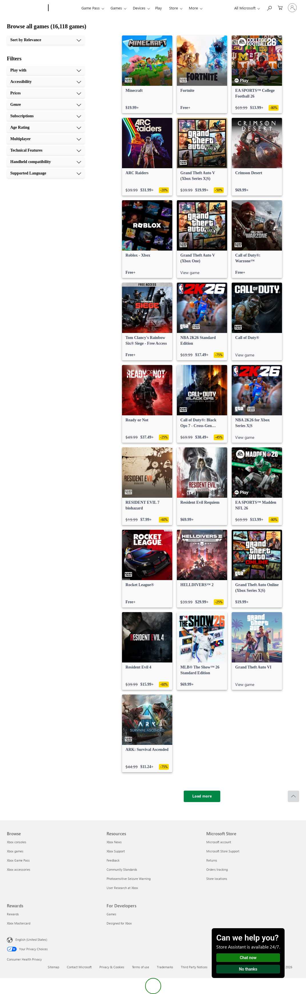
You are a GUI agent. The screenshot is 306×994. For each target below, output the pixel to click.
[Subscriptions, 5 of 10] (46, 116)
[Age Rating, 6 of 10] (46, 127)
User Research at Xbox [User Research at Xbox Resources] (122, 888)
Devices (139, 7)
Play (158, 7)
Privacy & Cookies (111, 967)
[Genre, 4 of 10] (46, 104)
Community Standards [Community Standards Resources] (122, 869)
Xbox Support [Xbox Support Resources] (116, 851)
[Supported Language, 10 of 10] (46, 173)
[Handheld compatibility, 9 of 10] (46, 161)
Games (116, 7)
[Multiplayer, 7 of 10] (46, 139)
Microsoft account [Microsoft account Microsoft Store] (218, 842)
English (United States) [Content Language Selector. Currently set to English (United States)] (31, 939)
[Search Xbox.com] (269, 7)
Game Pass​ (90, 7)
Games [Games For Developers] (111, 914)
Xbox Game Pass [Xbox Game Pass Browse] (18, 860)
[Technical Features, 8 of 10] (46, 150)
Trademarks (165, 967)
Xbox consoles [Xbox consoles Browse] (16, 842)
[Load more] (202, 796)
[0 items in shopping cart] (280, 7)
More (193, 7)
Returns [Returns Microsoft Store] (211, 860)
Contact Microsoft (79, 967)
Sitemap (53, 967)
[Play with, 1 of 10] (46, 70)
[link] (147, 74)
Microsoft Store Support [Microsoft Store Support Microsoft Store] (222, 851)
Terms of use (140, 967)
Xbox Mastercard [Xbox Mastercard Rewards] (18, 923)
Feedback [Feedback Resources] (113, 860)
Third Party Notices (194, 967)
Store (173, 7)
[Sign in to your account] (292, 8)
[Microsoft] (26, 8)
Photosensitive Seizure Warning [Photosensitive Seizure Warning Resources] (129, 878)
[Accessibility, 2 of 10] (46, 81)
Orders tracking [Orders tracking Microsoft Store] (217, 869)
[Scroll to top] (293, 796)
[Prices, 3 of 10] (46, 93)
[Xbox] (64, 8)
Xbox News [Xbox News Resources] (114, 842)
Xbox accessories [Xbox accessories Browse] (18, 869)
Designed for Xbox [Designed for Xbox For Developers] (119, 923)
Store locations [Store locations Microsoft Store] (216, 878)
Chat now (248, 957)
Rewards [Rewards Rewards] (13, 914)
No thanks (248, 969)
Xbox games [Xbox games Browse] (15, 851)
